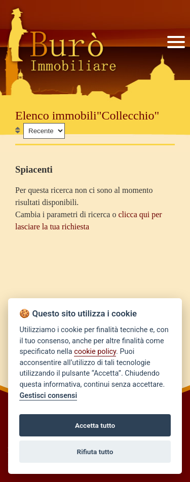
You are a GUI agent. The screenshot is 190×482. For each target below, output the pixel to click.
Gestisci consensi (48, 395)
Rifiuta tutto (95, 452)
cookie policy (95, 351)
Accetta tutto (95, 425)
